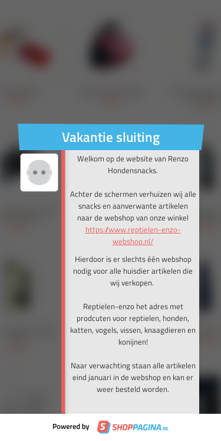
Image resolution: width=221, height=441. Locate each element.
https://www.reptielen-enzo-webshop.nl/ (133, 235)
